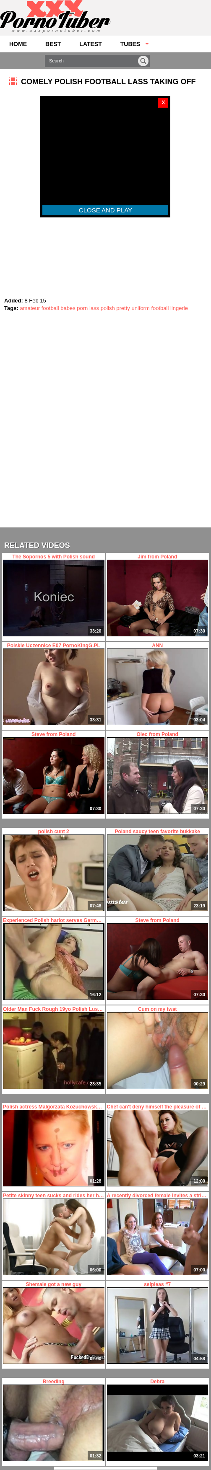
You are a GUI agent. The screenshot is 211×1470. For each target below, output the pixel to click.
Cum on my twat (157, 1047)
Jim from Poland (157, 595)
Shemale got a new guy (53, 1322)
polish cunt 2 (53, 870)
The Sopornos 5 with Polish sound (53, 595)
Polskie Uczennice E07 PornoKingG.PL (53, 684)
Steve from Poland (53, 772)
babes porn (74, 308)
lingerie (179, 308)
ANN (157, 684)
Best (53, 44)
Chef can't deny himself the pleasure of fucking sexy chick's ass (157, 1145)
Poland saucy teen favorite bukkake (157, 870)
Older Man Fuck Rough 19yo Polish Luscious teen (53, 1047)
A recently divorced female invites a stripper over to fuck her (157, 1234)
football (50, 308)
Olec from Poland (157, 772)
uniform (140, 308)
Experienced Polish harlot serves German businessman (53, 958)
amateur (30, 308)
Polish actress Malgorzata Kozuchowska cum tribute (53, 1145)
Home (18, 44)
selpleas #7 (157, 1322)
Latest (90, 44)
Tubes (130, 44)
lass (94, 308)
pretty (123, 308)
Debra (157, 1420)
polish (108, 308)
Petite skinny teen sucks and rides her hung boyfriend (53, 1234)
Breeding (53, 1420)
